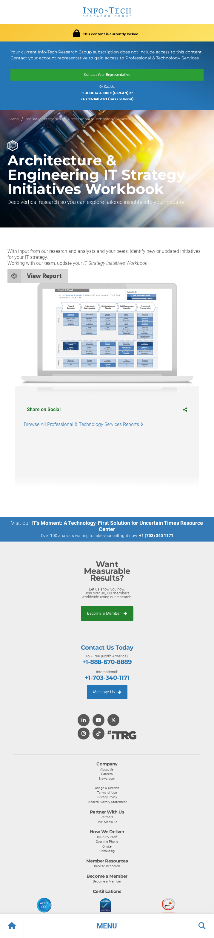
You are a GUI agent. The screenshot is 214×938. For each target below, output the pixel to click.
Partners (107, 817)
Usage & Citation (107, 788)
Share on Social (107, 409)
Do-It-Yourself (107, 837)
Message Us (107, 691)
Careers (107, 774)
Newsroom (107, 778)
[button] (107, 926)
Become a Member (107, 613)
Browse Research (107, 866)
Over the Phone (107, 841)
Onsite (107, 846)
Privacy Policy (107, 797)
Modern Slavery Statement (107, 802)
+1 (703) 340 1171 (156, 535)
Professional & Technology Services (99, 119)
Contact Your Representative (107, 74)
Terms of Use (107, 793)
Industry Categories (43, 119)
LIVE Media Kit (107, 822)
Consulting (107, 851)
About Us (107, 769)
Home (13, 119)
